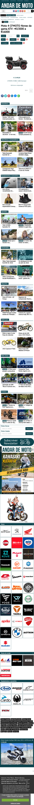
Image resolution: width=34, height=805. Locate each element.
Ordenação (25, 36)
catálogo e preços (11, 15)
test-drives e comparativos (7, 19)
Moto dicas (5, 356)
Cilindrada (5, 43)
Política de (15, 803)
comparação (12, 22)
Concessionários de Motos (9, 723)
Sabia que (5, 320)
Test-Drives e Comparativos (10, 140)
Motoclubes (23, 729)
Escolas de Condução (12, 729)
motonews (29, 17)
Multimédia (5, 248)
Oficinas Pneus (12, 725)
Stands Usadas (22, 723)
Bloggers (3, 731)
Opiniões (4, 212)
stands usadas (22, 17)
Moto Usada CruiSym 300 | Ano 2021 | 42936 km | (17, 751)
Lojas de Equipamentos (25, 725)
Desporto (4, 284)
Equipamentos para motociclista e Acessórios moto (16, 721)
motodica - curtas (19, 19)
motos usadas (20, 15)
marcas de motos (5, 17)
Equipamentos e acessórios (10, 176)
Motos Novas (26, 719)
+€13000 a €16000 (16, 43)
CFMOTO (13, 39)
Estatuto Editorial (19, 778)
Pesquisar (29, 428)
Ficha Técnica (10, 778)
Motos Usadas (5, 719)
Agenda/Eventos (16, 719)
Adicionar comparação (17, 85)
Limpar (3, 36)
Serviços (15, 731)
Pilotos (10, 731)
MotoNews (5, 103)
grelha (6, 22)
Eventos (4, 392)
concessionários (14, 17)
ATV (3, 39)
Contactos (4, 778)
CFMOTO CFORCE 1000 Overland (16, 81)
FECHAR (15, 800)
